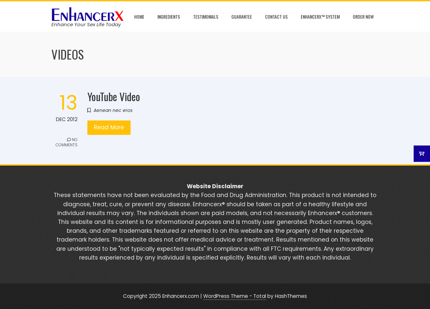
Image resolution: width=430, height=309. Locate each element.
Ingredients (168, 16)
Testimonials (205, 16)
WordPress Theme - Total (234, 296)
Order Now (363, 16)
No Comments (67, 142)
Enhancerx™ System (320, 16)
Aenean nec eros (113, 110)
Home (139, 16)
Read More (109, 127)
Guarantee (241, 16)
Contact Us (276, 16)
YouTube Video (113, 96)
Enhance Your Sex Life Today (86, 24)
